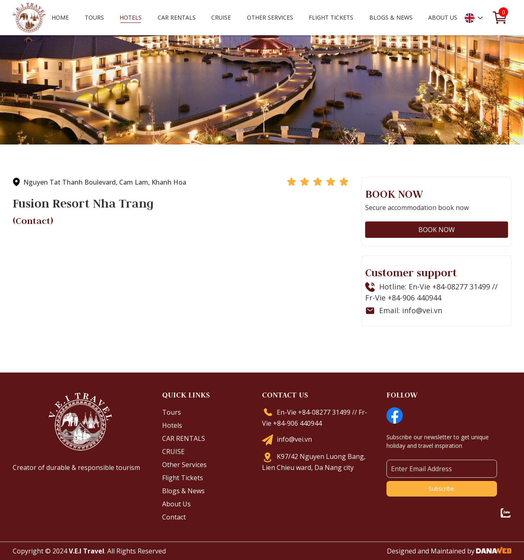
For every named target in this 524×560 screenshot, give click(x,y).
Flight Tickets (331, 17)
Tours (171, 412)
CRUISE (173, 451)
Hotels (172, 425)
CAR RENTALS (183, 438)
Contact (174, 517)
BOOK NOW (436, 229)
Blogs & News (183, 490)
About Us (176, 503)
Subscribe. (442, 488)
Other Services (184, 464)
